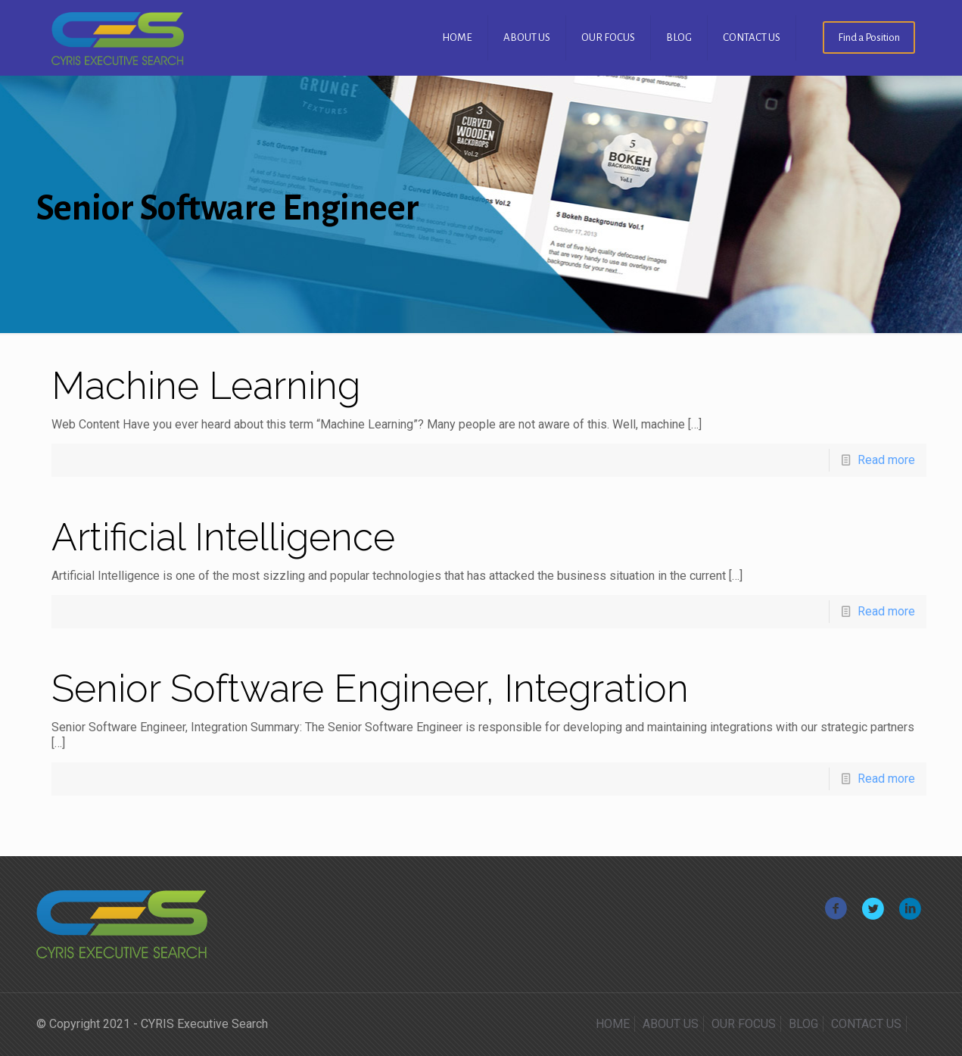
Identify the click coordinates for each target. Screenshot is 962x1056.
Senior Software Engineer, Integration (370, 688)
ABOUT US (671, 1024)
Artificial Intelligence (223, 537)
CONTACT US (866, 1024)
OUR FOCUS (743, 1024)
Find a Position (869, 37)
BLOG (803, 1024)
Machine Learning (205, 385)
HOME (613, 1024)
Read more (886, 460)
